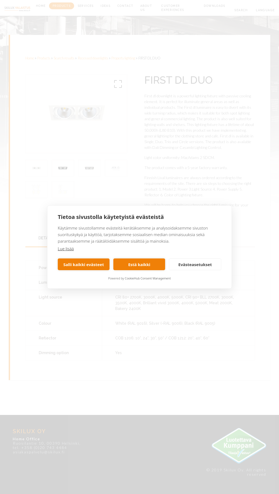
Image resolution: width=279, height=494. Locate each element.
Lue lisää (66, 248)
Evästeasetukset (195, 264)
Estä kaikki (139, 264)
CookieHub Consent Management (148, 278)
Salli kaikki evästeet (83, 264)
